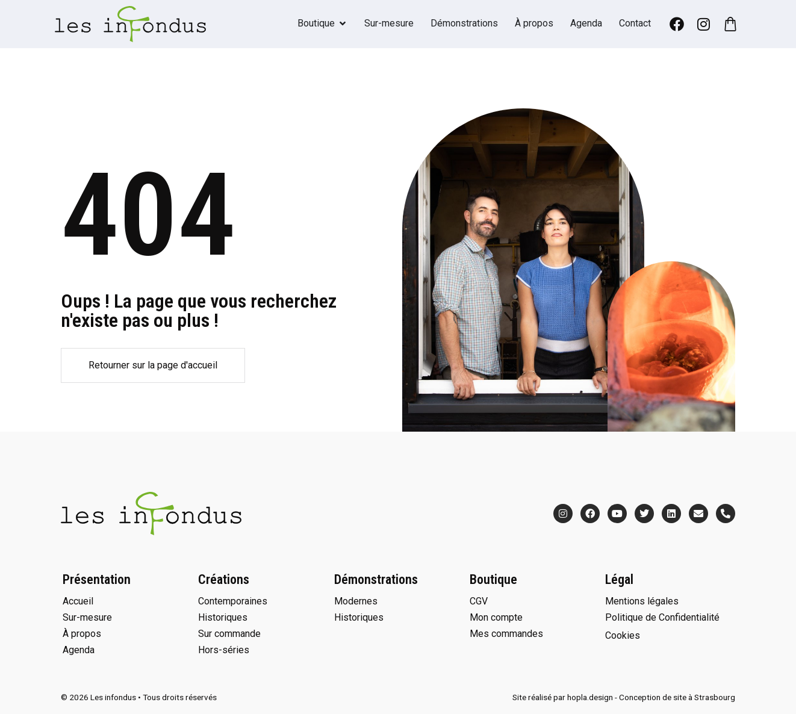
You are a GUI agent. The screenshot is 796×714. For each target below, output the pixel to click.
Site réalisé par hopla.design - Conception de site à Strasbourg (623, 697)
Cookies (622, 635)
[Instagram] (703, 24)
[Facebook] (677, 24)
